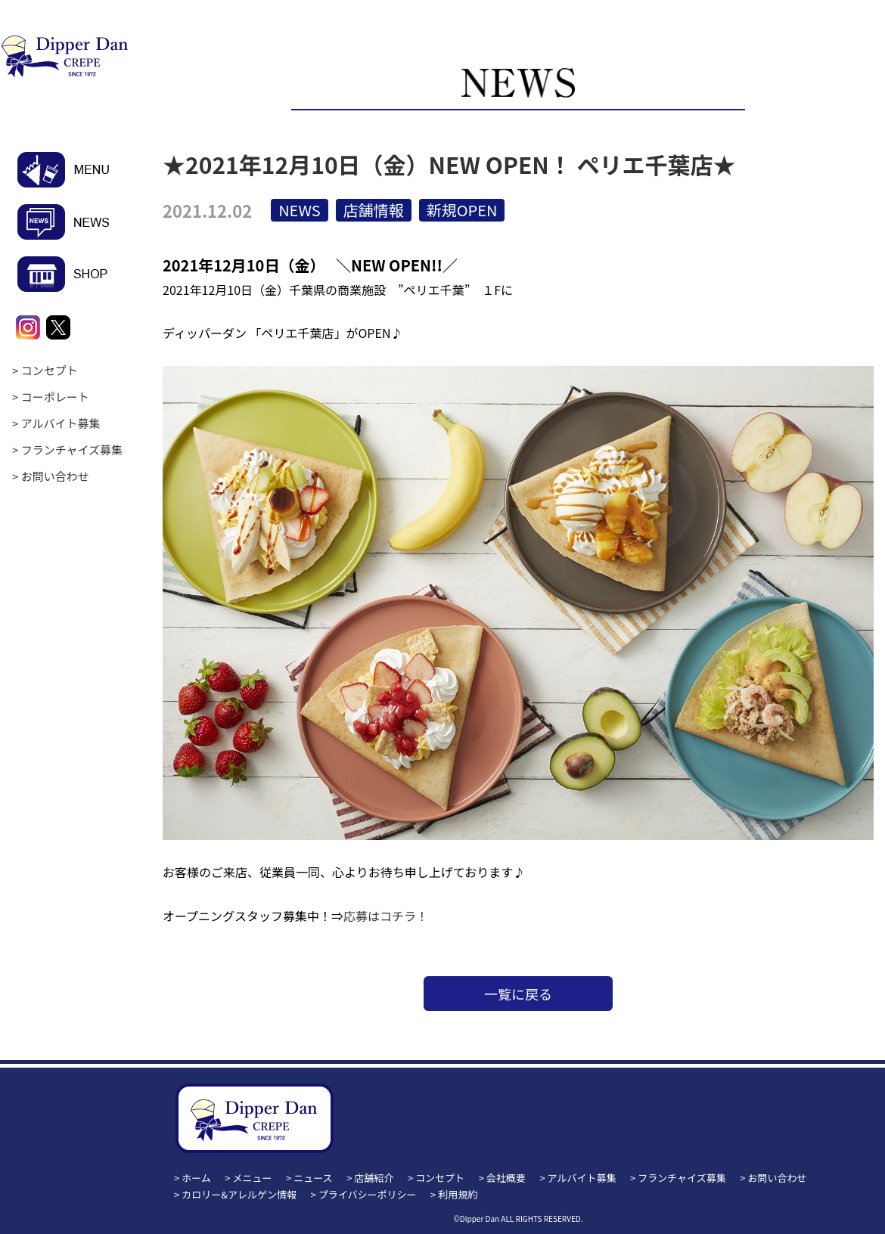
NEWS (299, 210)
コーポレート (55, 397)
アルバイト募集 (61, 423)
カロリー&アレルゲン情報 (239, 1194)
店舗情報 (373, 210)
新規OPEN (462, 210)
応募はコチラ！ (385, 916)
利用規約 (457, 1194)
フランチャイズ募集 (72, 449)
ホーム (196, 1177)
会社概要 (506, 1177)
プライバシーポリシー (367, 1194)
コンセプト (49, 370)
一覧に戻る (518, 993)
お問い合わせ (55, 476)
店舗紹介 (373, 1177)
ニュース (312, 1177)
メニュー (252, 1177)
